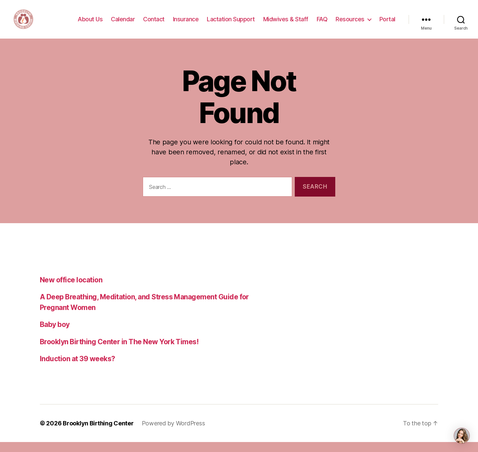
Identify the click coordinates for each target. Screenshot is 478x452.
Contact (154, 24)
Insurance (186, 24)
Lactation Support (231, 24)
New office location (71, 290)
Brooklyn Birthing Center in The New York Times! (119, 352)
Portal (387, 24)
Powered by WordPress (173, 433)
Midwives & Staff (285, 24)
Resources (350, 24)
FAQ (322, 24)
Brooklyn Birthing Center (98, 433)
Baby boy (55, 334)
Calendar (123, 24)
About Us (90, 24)
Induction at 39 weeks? (77, 369)
